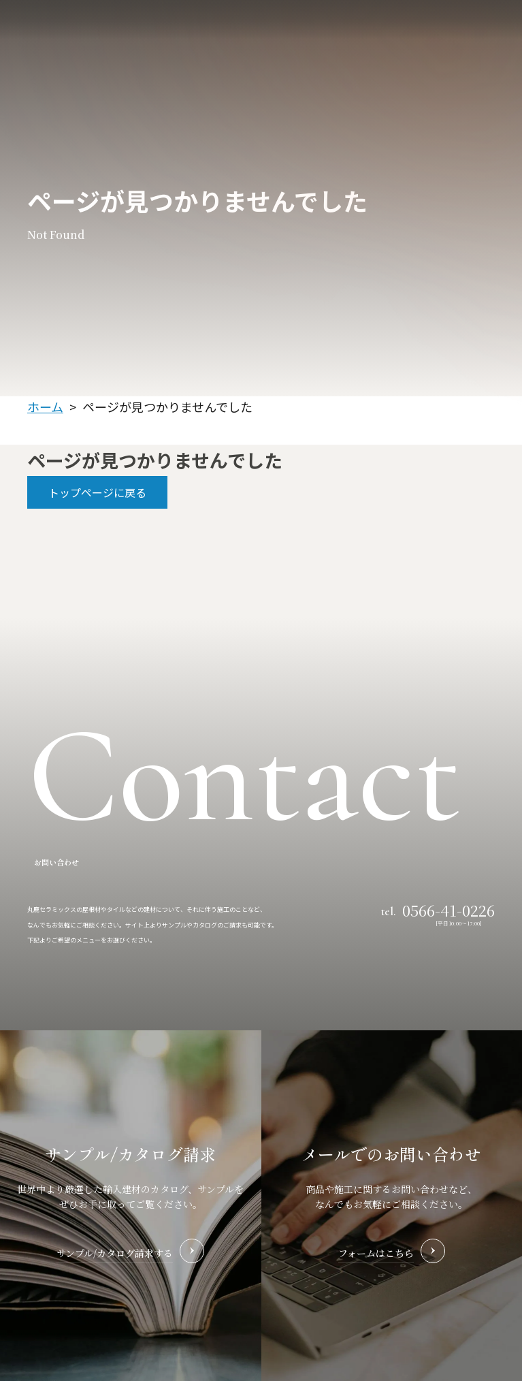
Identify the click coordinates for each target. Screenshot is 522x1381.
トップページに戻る (97, 492)
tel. (438, 909)
